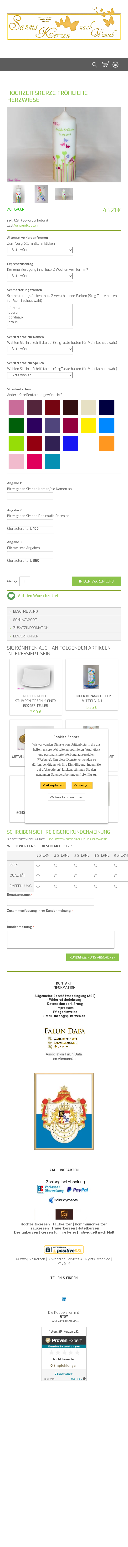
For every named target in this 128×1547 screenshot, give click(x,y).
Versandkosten (26, 225)
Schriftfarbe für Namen (25, 337)
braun (40, 322)
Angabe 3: (14, 542)
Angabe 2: (15, 510)
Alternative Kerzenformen (27, 238)
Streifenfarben (19, 389)
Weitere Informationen (66, 797)
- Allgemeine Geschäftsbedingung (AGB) (64, 996)
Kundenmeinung (19, 927)
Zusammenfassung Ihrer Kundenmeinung (39, 911)
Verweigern (82, 785)
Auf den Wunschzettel (38, 595)
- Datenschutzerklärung (64, 1004)
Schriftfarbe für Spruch (25, 363)
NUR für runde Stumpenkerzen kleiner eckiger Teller (35, 701)
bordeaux (40, 317)
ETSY (64, 1316)
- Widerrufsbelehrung (64, 1000)
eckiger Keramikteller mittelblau (92, 698)
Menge (12, 581)
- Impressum (64, 1008)
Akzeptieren (54, 785)
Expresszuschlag (20, 264)
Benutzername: (19, 895)
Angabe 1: (14, 483)
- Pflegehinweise (64, 1012)
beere (40, 312)
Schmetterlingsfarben (24, 290)
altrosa (40, 307)
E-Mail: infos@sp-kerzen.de (64, 1016)
